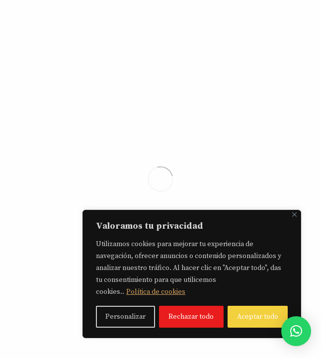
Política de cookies (155, 291)
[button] (296, 331)
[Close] (294, 214)
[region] (191, 274)
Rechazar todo (191, 316)
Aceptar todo (257, 316)
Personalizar (125, 316)
